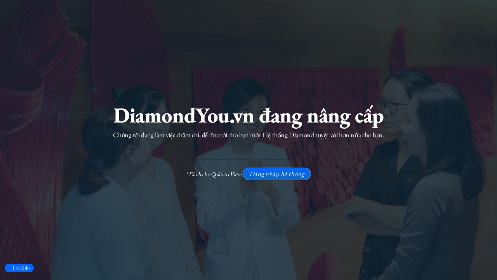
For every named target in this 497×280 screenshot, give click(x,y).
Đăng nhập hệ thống (276, 174)
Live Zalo (20, 267)
